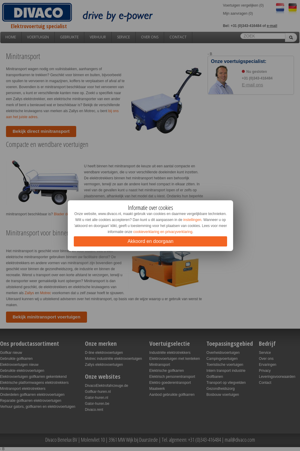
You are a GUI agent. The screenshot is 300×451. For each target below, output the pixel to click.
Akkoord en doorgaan (150, 241)
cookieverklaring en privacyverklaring (162, 232)
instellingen (192, 220)
